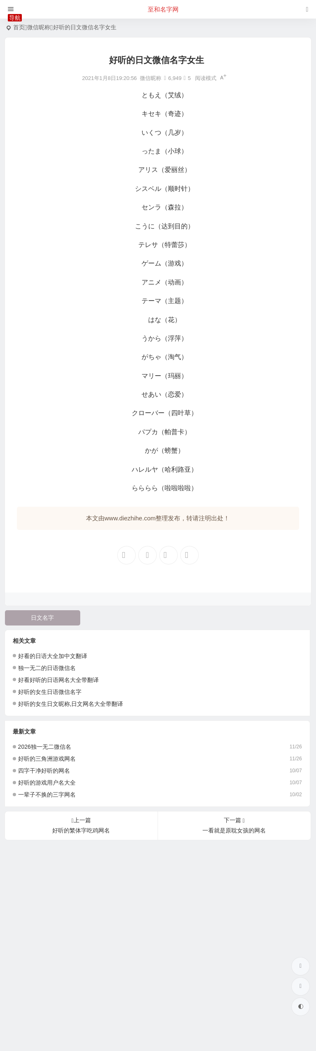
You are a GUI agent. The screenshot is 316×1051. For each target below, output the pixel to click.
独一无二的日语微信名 (47, 668)
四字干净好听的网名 (44, 770)
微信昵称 (38, 27)
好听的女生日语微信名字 (49, 692)
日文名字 (42, 617)
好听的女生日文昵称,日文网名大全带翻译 (70, 704)
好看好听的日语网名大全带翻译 (58, 680)
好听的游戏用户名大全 (47, 782)
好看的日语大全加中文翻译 (52, 656)
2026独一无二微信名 (44, 746)
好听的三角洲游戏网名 (47, 758)
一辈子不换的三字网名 (47, 794)
